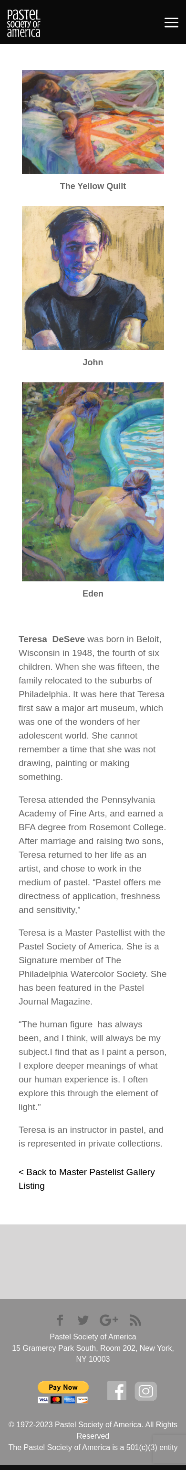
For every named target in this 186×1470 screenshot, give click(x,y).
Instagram (145, 1391)
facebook (116, 1391)
